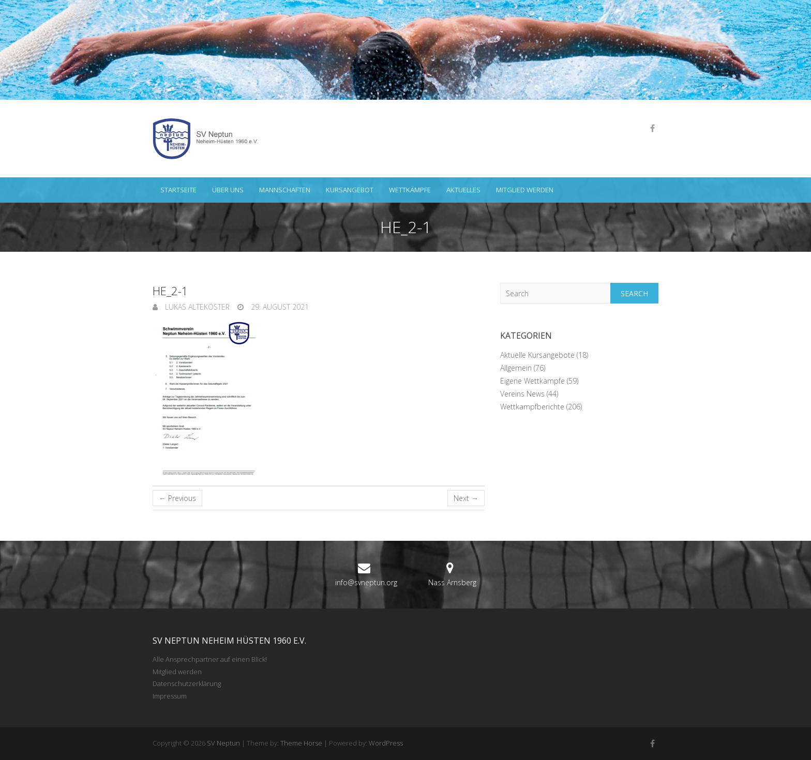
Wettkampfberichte (532, 407)
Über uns (228, 189)
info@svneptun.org (366, 582)
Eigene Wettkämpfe (532, 381)
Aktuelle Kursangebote (537, 355)
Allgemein (516, 368)
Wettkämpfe (410, 189)
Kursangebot (349, 189)
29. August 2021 (279, 307)
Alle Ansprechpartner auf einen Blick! (210, 659)
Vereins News (522, 394)
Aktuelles (463, 189)
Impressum (170, 696)
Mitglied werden (524, 189)
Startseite (178, 189)
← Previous (177, 498)
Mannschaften (284, 189)
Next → (466, 498)
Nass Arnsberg (452, 582)
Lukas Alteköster (196, 307)
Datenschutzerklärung (187, 683)
